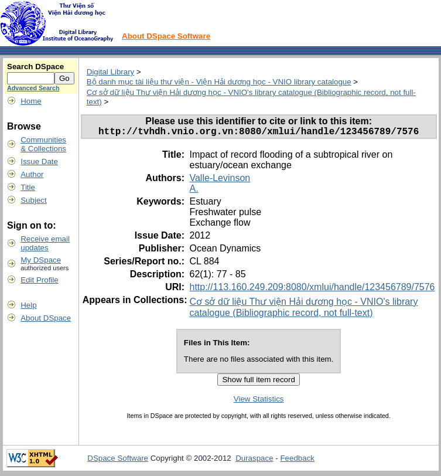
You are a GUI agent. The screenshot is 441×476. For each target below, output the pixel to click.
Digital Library (110, 71)
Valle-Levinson (219, 180)
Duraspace (254, 460)
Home (31, 101)
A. (193, 191)
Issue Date (39, 161)
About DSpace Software (166, 36)
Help (28, 305)
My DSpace (40, 260)
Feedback (297, 460)
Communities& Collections (43, 144)
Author (31, 174)
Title (27, 187)
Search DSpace (35, 66)
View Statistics (259, 401)
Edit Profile (39, 280)
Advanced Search (33, 87)
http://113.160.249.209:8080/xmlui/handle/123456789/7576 (312, 289)
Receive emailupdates (45, 243)
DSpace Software (117, 460)
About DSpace (45, 318)
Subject (33, 200)
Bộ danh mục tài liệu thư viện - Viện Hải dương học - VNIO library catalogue (219, 81)
